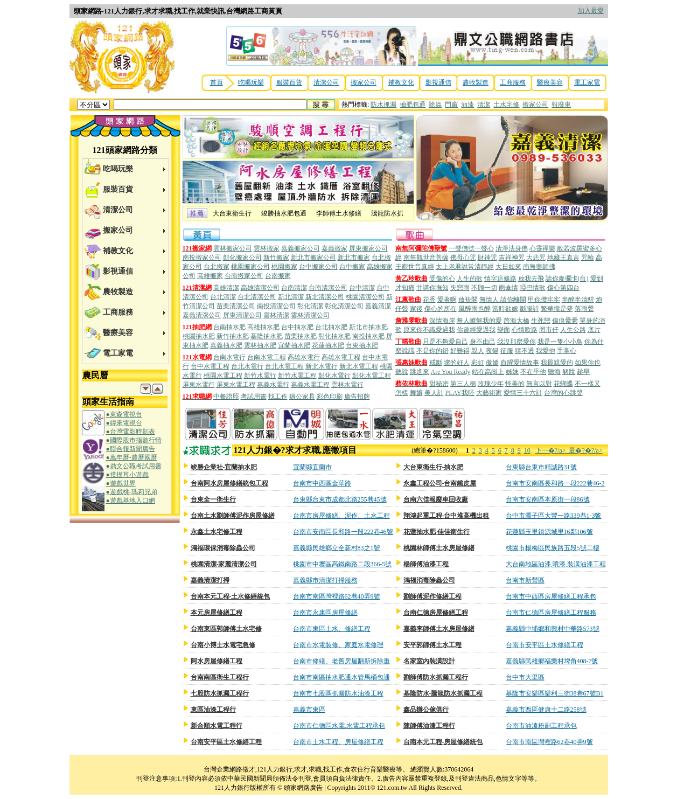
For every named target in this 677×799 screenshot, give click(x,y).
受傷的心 (442, 278)
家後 (416, 308)
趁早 (583, 372)
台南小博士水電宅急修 (223, 645)
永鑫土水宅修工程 (216, 532)
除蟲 (435, 104)
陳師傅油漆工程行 (429, 725)
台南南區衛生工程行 (220, 677)
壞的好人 (457, 362)
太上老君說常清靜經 (465, 266)
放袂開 (468, 299)
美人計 (434, 393)
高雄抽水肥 (263, 327)
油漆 (467, 104)
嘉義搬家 (334, 248)
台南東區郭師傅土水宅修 (226, 629)
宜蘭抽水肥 (294, 345)
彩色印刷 (330, 396)
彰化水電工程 (371, 375)
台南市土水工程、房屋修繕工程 (338, 742)
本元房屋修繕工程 (216, 612)
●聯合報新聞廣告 (130, 449)
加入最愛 (591, 11)
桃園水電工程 (223, 375)
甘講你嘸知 (432, 287)
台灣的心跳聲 (563, 393)
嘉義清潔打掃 (210, 580)
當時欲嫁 (505, 308)
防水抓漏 (383, 104)
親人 (477, 351)
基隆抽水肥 (266, 336)
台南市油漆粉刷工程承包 (541, 725)
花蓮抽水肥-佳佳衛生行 (436, 532)
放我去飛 (531, 278)
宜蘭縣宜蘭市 (312, 467)
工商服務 (513, 82)
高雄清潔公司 (260, 287)
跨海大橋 (516, 320)
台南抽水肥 (229, 327)
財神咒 (487, 257)
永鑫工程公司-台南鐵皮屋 (440, 483)
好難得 (460, 351)
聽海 (554, 372)
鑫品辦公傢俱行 (426, 709)
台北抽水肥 (331, 327)
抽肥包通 (412, 104)
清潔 (483, 104)
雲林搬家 (267, 248)
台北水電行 (247, 366)
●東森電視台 (124, 414)
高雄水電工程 (341, 357)
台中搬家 (352, 266)
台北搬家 (216, 266)
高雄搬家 (210, 276)
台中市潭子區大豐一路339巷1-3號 (554, 515)
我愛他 (545, 351)
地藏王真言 (563, 257)
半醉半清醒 (578, 299)
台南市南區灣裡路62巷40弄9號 (336, 596)
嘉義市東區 (309, 709)
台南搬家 (278, 276)
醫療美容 (550, 82)
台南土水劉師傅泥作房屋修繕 (233, 515)
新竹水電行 (260, 375)
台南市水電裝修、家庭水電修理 (338, 645)
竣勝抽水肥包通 (283, 213)
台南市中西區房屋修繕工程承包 (551, 596)
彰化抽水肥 (334, 336)
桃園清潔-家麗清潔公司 (224, 564)
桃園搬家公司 (250, 266)
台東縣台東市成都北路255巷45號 (340, 499)
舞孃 (416, 393)
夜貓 (492, 351)
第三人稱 (463, 383)
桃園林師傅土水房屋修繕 (438, 548)
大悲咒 (536, 257)
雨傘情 (508, 287)
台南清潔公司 (328, 287)
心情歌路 (525, 330)
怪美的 (515, 383)
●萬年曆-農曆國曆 (131, 457)
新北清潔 (291, 297)
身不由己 (482, 341)
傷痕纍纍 (565, 320)
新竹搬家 (276, 257)
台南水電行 (229, 357)
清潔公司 (326, 82)
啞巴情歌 (533, 287)
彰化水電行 (334, 375)
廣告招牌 (357, 396)
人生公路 (573, 330)
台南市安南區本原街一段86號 (548, 499)
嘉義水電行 (273, 384)
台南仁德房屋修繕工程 (435, 612)
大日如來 (508, 266)
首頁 (216, 82)
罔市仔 (549, 330)
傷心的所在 (440, 308)
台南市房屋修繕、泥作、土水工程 (341, 515)
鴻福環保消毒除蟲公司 (223, 548)
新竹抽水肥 (233, 336)
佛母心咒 (463, 257)
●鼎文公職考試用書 (134, 466)
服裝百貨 (289, 82)
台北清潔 (223, 297)
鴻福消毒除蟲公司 (429, 580)
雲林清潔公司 (310, 315)
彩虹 (477, 362)
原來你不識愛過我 (429, 330)
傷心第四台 (563, 287)
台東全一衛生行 (213, 499)
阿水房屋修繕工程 (216, 661)
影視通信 (438, 82)
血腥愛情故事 (519, 362)
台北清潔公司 (257, 297)
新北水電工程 (358, 366)
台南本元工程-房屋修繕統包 (443, 742)
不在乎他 (533, 372)
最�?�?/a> (585, 450)
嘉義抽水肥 (226, 345)
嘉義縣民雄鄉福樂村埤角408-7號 (552, 661)
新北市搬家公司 (313, 257)
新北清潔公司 (324, 297)
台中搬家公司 (318, 266)
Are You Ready (451, 372)
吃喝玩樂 (251, 82)
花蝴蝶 (563, 383)
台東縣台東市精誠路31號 (541, 467)
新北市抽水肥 (368, 327)
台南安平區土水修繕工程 (226, 742)
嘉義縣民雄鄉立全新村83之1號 (336, 548)
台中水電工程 (210, 366)
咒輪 (587, 257)
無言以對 (539, 383)
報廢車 (561, 104)
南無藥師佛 (539, 266)
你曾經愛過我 (476, 330)
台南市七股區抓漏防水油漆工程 (338, 693)
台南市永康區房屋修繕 (325, 612)
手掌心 (566, 351)
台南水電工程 (266, 357)
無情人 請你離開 (502, 299)
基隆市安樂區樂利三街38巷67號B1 (555, 693)
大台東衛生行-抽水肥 (433, 467)
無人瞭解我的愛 (479, 320)
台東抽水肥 (362, 345)
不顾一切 (484, 287)
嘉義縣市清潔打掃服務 (325, 580)
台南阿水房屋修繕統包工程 (229, 483)
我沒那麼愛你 (516, 341)
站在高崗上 (488, 372)
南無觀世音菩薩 (426, 257)
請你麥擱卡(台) (567, 278)
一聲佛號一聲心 (471, 248)
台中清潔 (362, 287)
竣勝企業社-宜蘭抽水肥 (224, 467)
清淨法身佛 (511, 248)
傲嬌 (492, 362)
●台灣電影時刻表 (130, 431)
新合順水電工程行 (216, 725)
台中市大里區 (525, 677)
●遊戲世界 (121, 483)
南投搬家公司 (202, 257)
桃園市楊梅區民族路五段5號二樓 (552, 548)
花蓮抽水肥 (328, 345)
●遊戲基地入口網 (130, 500)
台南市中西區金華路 (322, 483)
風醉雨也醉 (474, 308)
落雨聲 (584, 308)
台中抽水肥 (297, 327)
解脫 (568, 372)
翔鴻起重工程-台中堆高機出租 (446, 515)
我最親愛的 (557, 362)
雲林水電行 (347, 384)
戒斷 (435, 362)
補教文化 (401, 82)
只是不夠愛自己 (445, 341)
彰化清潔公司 (344, 306)
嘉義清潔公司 (202, 315)
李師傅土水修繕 (338, 213)
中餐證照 (226, 396)
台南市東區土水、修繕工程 (332, 629)
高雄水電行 (304, 357)
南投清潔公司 (276, 306)
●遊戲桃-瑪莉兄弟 (131, 492)
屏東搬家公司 (368, 248)
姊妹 (512, 372)
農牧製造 (475, 82)
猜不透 (524, 351)
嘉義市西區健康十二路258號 (546, 709)
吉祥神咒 (512, 257)
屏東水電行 (199, 384)
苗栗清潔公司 (236, 306)
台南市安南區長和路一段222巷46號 (343, 532)
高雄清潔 (226, 287)
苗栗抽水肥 (300, 336)
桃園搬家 (284, 266)
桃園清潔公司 (365, 297)
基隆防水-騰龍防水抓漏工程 (443, 693)
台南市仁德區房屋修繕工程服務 (551, 612)
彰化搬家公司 (242, 257)
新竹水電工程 (297, 375)
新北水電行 (321, 366)
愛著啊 (447, 299)
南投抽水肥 (368, 336)
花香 (429, 299)
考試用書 (254, 396)
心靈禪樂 (542, 248)
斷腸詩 (529, 308)
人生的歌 (470, 278)
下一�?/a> (552, 450)
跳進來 (419, 372)
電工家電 (587, 82)
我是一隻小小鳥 (560, 341)
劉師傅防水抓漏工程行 (435, 677)
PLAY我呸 (459, 393)
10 (527, 450)
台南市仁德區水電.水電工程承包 (339, 725)
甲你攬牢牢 (544, 299)
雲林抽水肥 (260, 345)
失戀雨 (460, 287)
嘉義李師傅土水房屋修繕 (438, 629)
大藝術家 (489, 393)
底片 (594, 330)
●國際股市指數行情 (134, 440)
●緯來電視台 (124, 423)
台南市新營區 (525, 580)
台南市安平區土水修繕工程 (544, 645)
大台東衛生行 (232, 213)
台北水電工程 (284, 366)
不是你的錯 (432, 351)
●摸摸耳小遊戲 (127, 474)
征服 (506, 351)
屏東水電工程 (236, 384)
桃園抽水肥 (199, 336)
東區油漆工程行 (213, 709)
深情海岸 (442, 320)
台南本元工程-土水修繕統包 (230, 596)
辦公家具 (302, 396)
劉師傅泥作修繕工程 (432, 596)
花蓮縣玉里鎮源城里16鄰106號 (549, 532)
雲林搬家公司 (232, 248)
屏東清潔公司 (242, 315)
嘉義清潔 (378, 306)
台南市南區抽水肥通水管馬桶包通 (341, 677)
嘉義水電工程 (310, 384)
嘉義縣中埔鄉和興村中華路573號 (552, 629)
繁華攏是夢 (557, 308)
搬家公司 (363, 82)
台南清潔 (294, 287)
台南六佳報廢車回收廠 (435, 499)
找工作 (278, 396)
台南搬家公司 (244, 276)
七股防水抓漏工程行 (220, 693)
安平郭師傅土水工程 (432, 645)
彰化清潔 (310, 306)
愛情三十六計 (523, 393)
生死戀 (540, 320)
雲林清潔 (276, 315)
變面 (503, 330)
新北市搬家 (354, 257)
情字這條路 (500, 278)
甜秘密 (439, 383)
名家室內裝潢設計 (429, 661)
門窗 (451, 104)
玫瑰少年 (491, 383)
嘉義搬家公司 (300, 248)
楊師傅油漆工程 (426, 564)
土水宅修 (506, 104)
